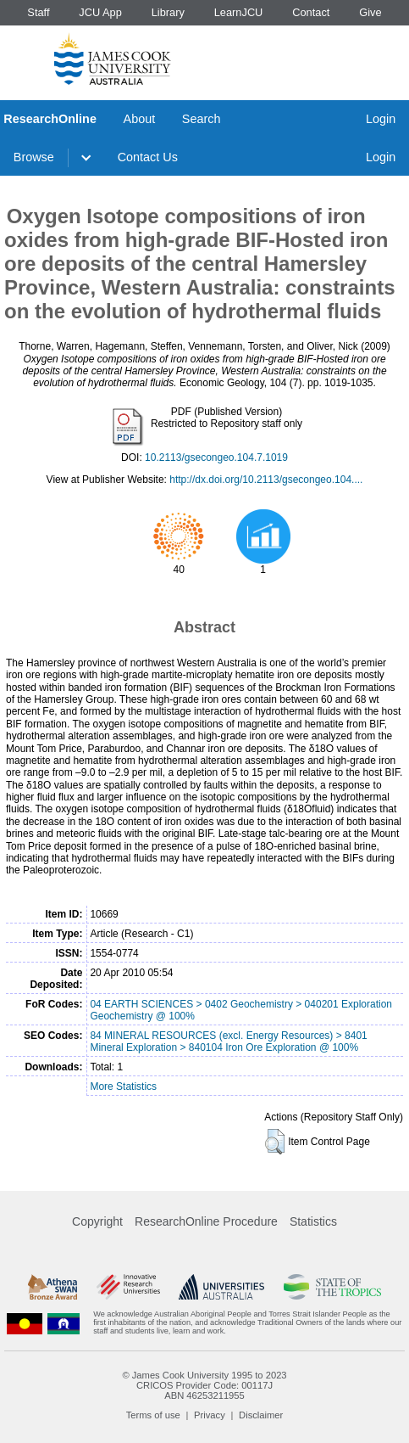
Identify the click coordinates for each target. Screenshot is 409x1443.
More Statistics (123, 1086)
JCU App (100, 12)
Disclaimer (261, 1415)
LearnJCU (238, 12)
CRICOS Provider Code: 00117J (204, 1385)
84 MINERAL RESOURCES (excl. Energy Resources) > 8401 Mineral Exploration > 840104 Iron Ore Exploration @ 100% (228, 1041)
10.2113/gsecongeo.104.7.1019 (216, 457)
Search (201, 119)
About (140, 119)
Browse (34, 157)
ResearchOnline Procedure (206, 1221)
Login (380, 119)
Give (370, 12)
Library (168, 12)
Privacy (209, 1415)
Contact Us (148, 157)
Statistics (313, 1221)
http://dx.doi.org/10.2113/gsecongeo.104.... (265, 480)
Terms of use (153, 1415)
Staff (38, 12)
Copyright (97, 1221)
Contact (310, 12)
